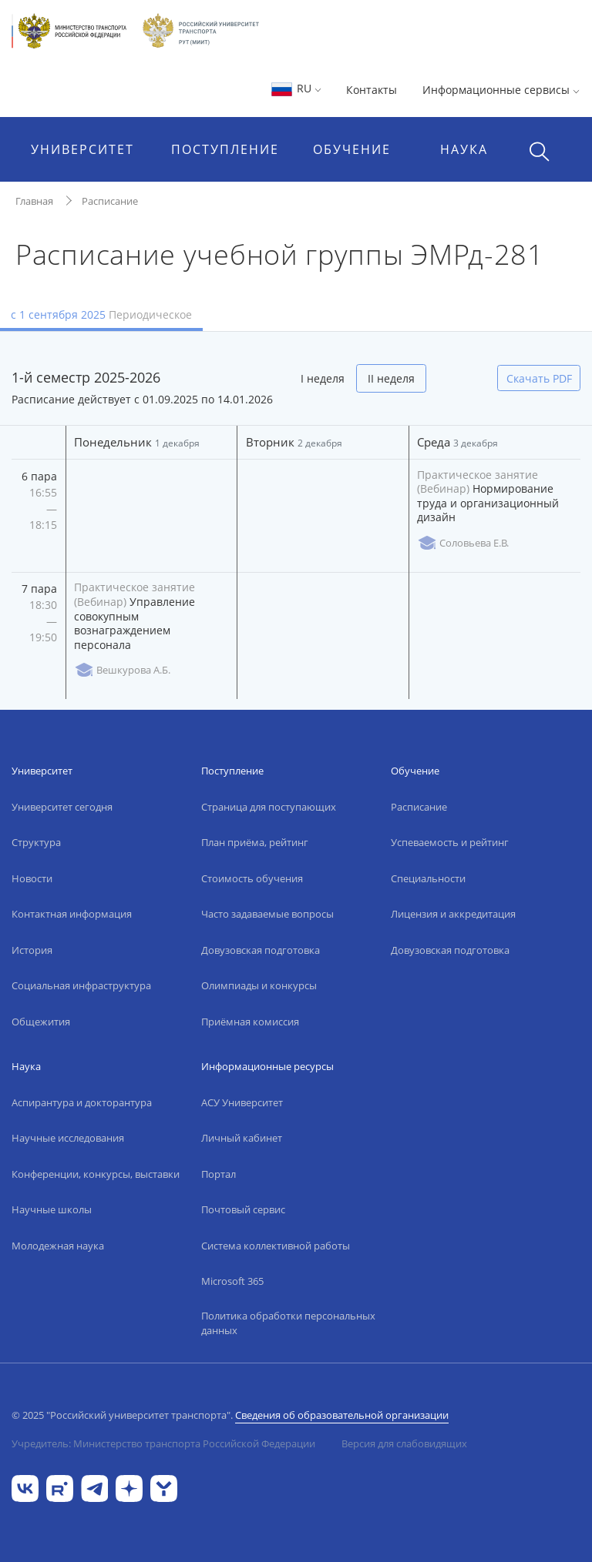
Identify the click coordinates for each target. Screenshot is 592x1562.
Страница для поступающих (268, 807)
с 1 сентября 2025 (101, 314)
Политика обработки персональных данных (288, 1323)
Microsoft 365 (232, 1281)
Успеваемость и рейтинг (450, 842)
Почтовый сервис (243, 1209)
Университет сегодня (62, 807)
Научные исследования (68, 1138)
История (32, 950)
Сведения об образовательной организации (342, 1415)
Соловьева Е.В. (463, 543)
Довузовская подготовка (260, 950)
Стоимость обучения (252, 878)
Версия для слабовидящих (404, 1443)
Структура (36, 842)
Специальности (428, 878)
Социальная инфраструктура (81, 985)
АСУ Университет (242, 1102)
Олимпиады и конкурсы (259, 985)
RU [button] (295, 88)
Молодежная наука (58, 1246)
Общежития (41, 1022)
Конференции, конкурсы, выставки (96, 1174)
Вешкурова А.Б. (122, 670)
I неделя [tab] (323, 378)
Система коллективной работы (275, 1246)
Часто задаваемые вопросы (267, 914)
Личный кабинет (241, 1138)
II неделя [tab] (391, 378)
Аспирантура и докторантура (82, 1102)
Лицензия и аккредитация (453, 914)
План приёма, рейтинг (254, 842)
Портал (218, 1174)
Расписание (110, 201)
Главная (34, 201)
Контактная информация (72, 914)
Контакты (371, 89)
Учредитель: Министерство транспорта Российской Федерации (163, 1443)
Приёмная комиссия (250, 1022)
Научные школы (52, 1209)
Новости (32, 878)
